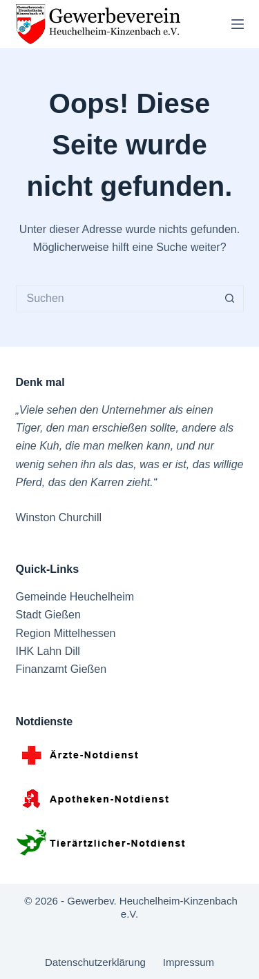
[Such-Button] (230, 298)
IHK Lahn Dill (48, 651)
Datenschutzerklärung (95, 962)
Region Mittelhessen (66, 633)
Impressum (188, 962)
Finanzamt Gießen (61, 669)
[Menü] (237, 24)
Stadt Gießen (48, 614)
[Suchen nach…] (116, 298)
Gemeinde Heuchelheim (75, 597)
